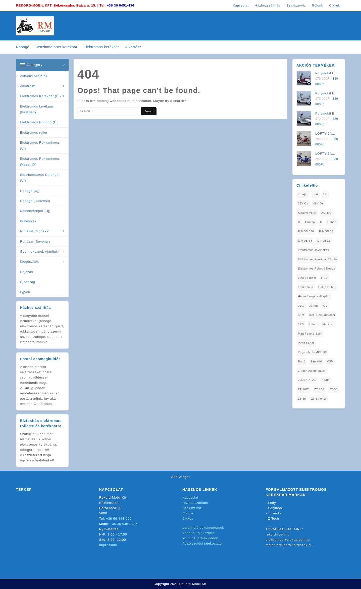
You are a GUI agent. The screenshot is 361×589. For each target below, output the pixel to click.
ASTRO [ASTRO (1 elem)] (326, 212)
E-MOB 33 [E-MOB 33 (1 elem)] (326, 231)
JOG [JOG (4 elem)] (301, 305)
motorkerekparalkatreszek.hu (289, 545)
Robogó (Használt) (35, 201)
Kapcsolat (190, 497)
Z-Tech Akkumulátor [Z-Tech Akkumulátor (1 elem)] (312, 370)
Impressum (108, 545)
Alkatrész (27, 86)
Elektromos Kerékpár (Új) (40, 96)
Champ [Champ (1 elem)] (310, 222)
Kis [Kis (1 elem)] (325, 305)
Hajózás (26, 272)
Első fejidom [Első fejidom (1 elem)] (307, 277)
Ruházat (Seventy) (35, 241)
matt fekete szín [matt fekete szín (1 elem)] (310, 333)
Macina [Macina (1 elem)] (328, 324)
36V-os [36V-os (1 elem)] (303, 203)
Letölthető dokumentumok (203, 527)
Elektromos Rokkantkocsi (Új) (40, 145)
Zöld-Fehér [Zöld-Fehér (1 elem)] (318, 398)
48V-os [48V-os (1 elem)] (318, 203)
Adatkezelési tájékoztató (202, 543)
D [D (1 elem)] (321, 222)
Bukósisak (28, 221)
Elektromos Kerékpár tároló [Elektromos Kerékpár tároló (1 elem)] (317, 259)
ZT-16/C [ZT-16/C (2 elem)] (303, 389)
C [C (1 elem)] (299, 222)
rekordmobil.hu (278, 534)
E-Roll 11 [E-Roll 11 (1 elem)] (323, 240)
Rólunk (188, 513)
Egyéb (25, 292)
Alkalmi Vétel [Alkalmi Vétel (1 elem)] (307, 212)
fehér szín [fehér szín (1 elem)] (305, 287)
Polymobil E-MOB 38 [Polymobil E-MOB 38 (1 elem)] (312, 352)
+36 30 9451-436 (120, 5)
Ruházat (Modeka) (35, 231)
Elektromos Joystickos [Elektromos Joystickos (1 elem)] (313, 249)
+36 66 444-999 (118, 518)
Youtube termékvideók (200, 538)
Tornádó (274, 513)
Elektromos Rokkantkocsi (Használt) (40, 161)
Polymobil (276, 508)
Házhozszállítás (195, 503)
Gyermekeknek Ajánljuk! (39, 251)
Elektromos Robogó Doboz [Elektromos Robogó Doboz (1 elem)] (316, 268)
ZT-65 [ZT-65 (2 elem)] (302, 398)
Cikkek (187, 518)
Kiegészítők (29, 261)
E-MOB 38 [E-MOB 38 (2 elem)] (305, 240)
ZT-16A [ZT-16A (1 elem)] (319, 389)
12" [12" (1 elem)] (325, 194)
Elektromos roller (33, 132)
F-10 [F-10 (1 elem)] (324, 277)
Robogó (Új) (30, 191)
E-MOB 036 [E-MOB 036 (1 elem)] (306, 231)
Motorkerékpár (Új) (35, 211)
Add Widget (180, 477)
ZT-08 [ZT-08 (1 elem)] (326, 380)
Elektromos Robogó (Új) (39, 122)
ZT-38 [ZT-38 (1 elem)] (333, 389)
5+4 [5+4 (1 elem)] (315, 194)
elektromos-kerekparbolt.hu (288, 540)
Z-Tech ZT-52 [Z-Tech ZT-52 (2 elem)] (307, 380)
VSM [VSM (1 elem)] (330, 361)
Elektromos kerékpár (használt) (37, 109)
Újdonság (27, 282)
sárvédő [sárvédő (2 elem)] (316, 361)
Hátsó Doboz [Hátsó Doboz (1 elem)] (327, 287)
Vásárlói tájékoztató (198, 533)
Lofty (272, 503)
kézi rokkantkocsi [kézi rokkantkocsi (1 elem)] (322, 314)
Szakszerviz (192, 508)
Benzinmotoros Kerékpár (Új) (40, 177)
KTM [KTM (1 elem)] (301, 314)
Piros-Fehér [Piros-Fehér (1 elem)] (306, 342)
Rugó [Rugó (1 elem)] (301, 361)
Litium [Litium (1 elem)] (313, 324)
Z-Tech (273, 518)
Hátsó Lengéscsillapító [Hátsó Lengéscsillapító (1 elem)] (314, 296)
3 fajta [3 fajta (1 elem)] (303, 194)
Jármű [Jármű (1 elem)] (313, 305)
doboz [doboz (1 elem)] (331, 222)
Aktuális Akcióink (33, 76)
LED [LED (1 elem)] (301, 324)
